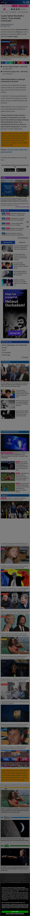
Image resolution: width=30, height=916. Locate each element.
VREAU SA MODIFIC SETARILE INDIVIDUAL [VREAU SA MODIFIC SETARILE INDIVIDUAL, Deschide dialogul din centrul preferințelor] (15, 913)
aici (14, 896)
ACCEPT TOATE (15, 911)
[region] (15, 899)
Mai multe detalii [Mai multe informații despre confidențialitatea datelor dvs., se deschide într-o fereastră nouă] (16, 891)
